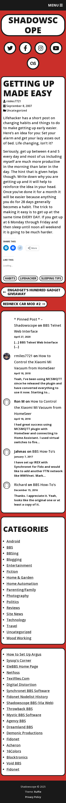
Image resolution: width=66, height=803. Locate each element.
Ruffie (37, 791)
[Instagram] (40, 48)
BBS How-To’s (43, 451)
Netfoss (13, 672)
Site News (15, 613)
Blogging (14, 559)
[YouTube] (56, 48)
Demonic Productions (25, 733)
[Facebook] (25, 48)
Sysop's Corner (19, 660)
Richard (20, 484)
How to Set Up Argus (24, 654)
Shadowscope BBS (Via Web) (30, 702)
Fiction (12, 571)
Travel (12, 626)
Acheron (14, 745)
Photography (18, 595)
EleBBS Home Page (22, 666)
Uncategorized (17, 110)
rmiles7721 (23, 355)
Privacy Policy (33, 797)
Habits (10, 278)
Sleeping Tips (51, 278)
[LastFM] (33, 63)
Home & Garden (20, 577)
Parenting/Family (21, 589)
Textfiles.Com (18, 678)
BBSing (12, 553)
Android (13, 541)
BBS (10, 547)
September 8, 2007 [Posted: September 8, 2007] (19, 106)
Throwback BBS (20, 708)
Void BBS (14, 763)
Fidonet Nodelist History (27, 696)
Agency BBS (16, 720)
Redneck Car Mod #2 (24, 304)
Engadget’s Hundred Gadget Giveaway (32, 292)
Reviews (13, 607)
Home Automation (22, 583)
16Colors (14, 751)
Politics (13, 601)
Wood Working (19, 638)
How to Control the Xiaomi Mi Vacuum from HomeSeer (34, 361)
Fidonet (13, 739)
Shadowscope (33, 25)
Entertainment (19, 565)
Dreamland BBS (20, 727)
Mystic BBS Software (24, 714)
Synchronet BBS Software (28, 690)
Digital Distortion (21, 684)
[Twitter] (10, 48)
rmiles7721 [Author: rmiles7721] (13, 101)
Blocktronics (17, 757)
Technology (16, 619)
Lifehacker (28, 278)
